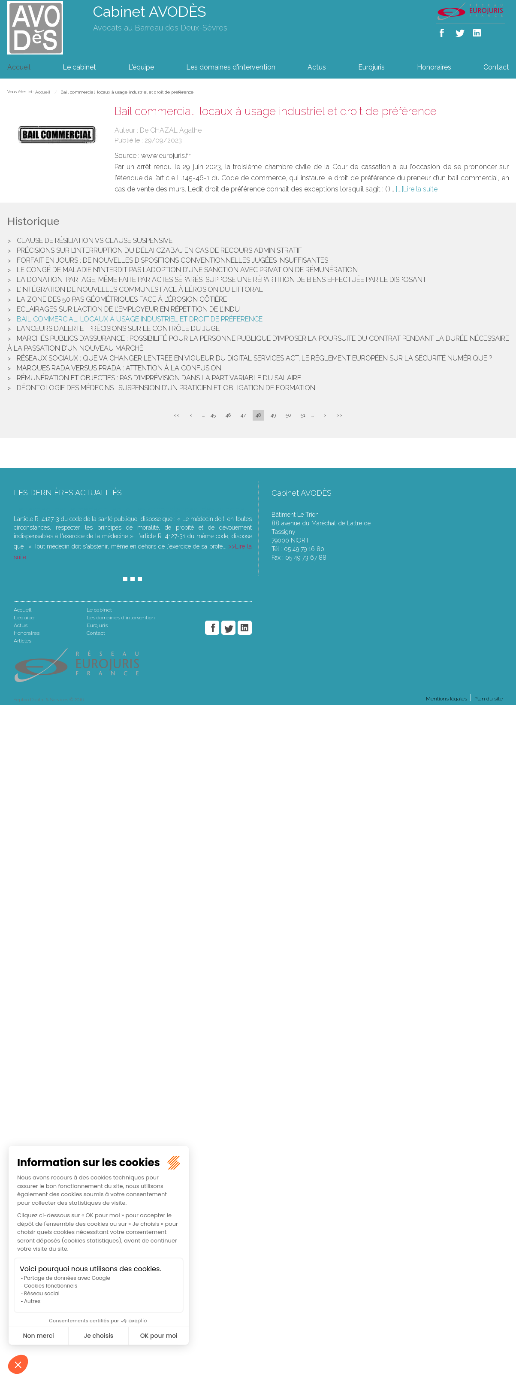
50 (288, 415)
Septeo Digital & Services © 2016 (49, 700)
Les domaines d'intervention (230, 67)
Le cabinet (79, 67)
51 (303, 415)
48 (258, 415)
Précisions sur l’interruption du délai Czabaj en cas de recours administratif (159, 250)
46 (228, 415)
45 (213, 415)
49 (273, 415)
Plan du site (488, 699)
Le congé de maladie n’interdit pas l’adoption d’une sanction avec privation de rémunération (187, 270)
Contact (496, 67)
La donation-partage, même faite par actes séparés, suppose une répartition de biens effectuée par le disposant (221, 280)
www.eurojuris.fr (165, 156)
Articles (22, 641)
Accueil (18, 67)
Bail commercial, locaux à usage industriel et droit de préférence (126, 92)
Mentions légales (446, 699)
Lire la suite (420, 189)
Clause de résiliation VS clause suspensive (94, 240)
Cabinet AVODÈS (149, 11)
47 (243, 415)
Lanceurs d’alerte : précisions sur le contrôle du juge (118, 328)
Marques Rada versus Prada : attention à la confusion (119, 368)
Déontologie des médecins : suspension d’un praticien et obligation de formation (166, 388)
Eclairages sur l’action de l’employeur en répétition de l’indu (128, 309)
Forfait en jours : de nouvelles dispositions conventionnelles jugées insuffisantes (172, 260)
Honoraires (434, 67)
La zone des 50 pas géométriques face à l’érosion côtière (122, 299)
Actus (317, 67)
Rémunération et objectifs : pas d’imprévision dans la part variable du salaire (159, 378)
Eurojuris (371, 67)
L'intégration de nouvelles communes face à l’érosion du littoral (141, 289)
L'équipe (141, 67)
